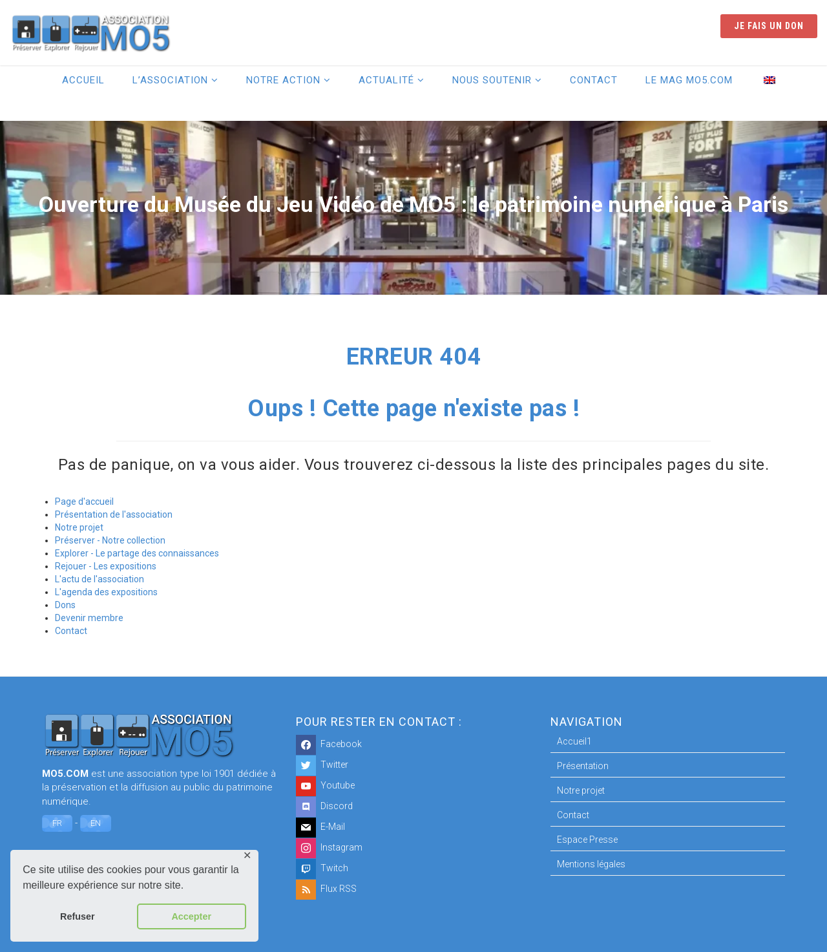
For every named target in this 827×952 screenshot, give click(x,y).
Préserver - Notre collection (110, 540)
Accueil (83, 80)
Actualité (386, 80)
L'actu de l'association (99, 579)
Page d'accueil (84, 501)
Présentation (583, 766)
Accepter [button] (191, 916)
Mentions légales (591, 864)
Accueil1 (574, 741)
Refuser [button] (77, 916)
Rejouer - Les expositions (105, 566)
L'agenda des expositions (106, 592)
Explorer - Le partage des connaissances (137, 553)
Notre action (283, 80)
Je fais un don (769, 26)
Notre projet (79, 527)
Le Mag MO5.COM (689, 80)
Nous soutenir (492, 80)
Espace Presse (587, 839)
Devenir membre (89, 618)
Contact (594, 80)
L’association (170, 80)
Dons (65, 605)
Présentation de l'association (114, 514)
